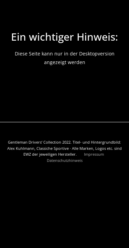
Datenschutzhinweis (65, 160)
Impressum (94, 154)
